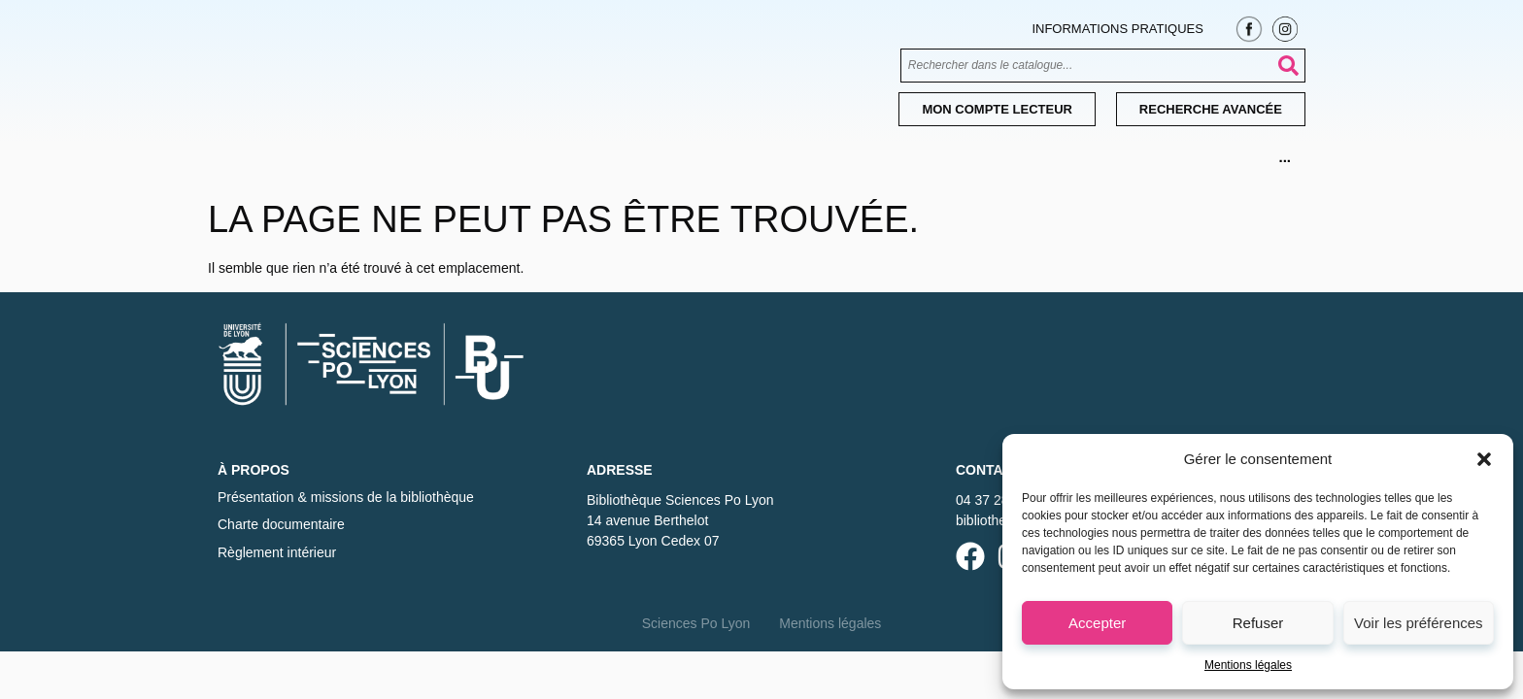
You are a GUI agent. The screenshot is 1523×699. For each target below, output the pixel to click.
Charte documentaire (281, 524)
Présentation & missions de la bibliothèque (346, 497)
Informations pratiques (1117, 28)
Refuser (1258, 623)
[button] (1484, 459)
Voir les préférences (1418, 623)
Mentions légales (1248, 665)
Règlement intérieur (277, 552)
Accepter (1097, 623)
